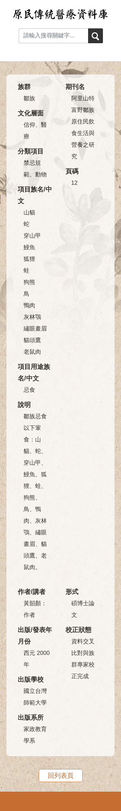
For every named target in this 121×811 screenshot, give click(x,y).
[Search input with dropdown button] (53, 35)
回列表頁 (61, 775)
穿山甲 (32, 235)
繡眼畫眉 (35, 328)
